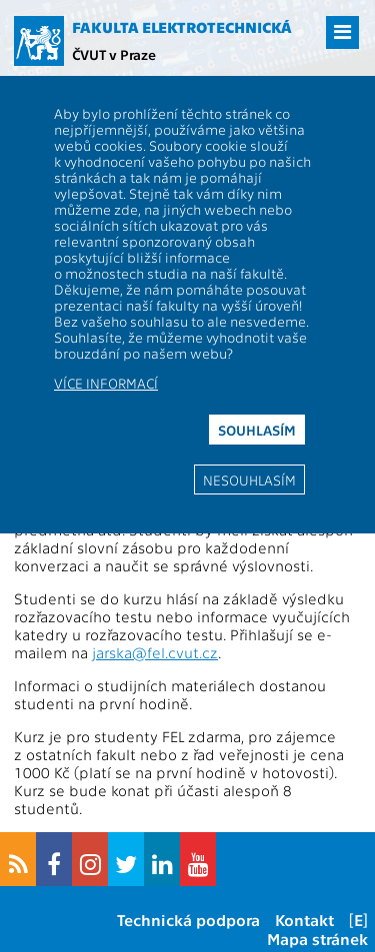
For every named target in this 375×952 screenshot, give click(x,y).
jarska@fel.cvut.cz (155, 652)
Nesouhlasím (249, 479)
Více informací (106, 383)
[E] (358, 919)
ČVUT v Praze (114, 54)
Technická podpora (188, 919)
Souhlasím (257, 430)
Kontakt (304, 919)
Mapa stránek (317, 938)
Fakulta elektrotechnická (182, 27)
